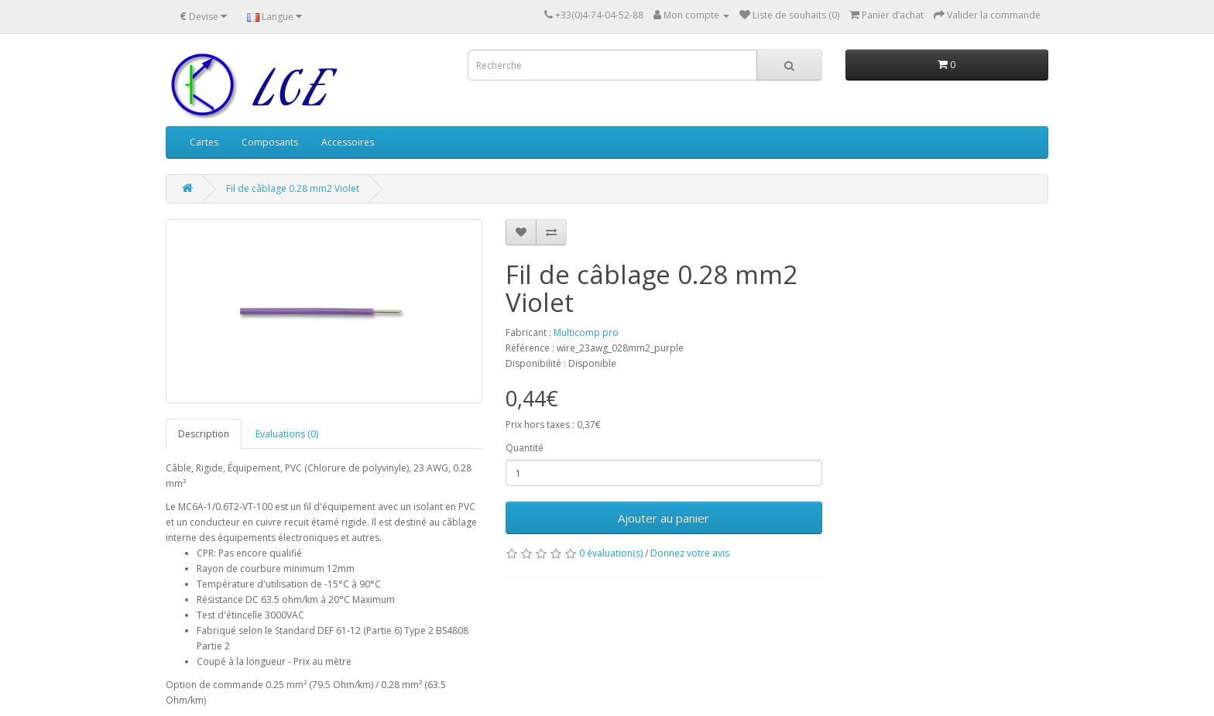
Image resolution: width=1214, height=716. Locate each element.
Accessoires (347, 142)
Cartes (204, 142)
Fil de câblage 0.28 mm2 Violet (292, 188)
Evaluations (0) (286, 433)
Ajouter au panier (663, 518)
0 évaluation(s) (611, 553)
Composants (270, 142)
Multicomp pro (586, 332)
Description (203, 433)
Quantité (525, 447)
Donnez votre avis (689, 553)
